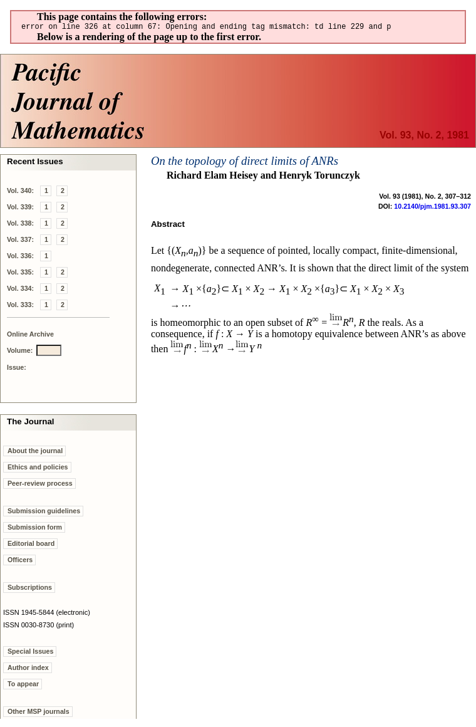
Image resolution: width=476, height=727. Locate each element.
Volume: (20, 352)
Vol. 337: (20, 241)
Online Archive (30, 336)
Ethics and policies (38, 469)
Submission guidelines (44, 512)
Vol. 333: (20, 306)
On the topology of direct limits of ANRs (244, 162)
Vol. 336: (20, 257)
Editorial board (31, 545)
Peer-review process (40, 485)
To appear (23, 685)
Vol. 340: (20, 192)
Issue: (16, 369)
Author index (28, 669)
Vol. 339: (20, 208)
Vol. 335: (20, 274)
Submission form (35, 529)
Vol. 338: (20, 225)
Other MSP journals (39, 713)
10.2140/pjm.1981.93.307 (432, 208)
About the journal (35, 452)
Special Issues (30, 653)
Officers (20, 561)
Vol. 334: (20, 290)
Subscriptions (30, 589)
